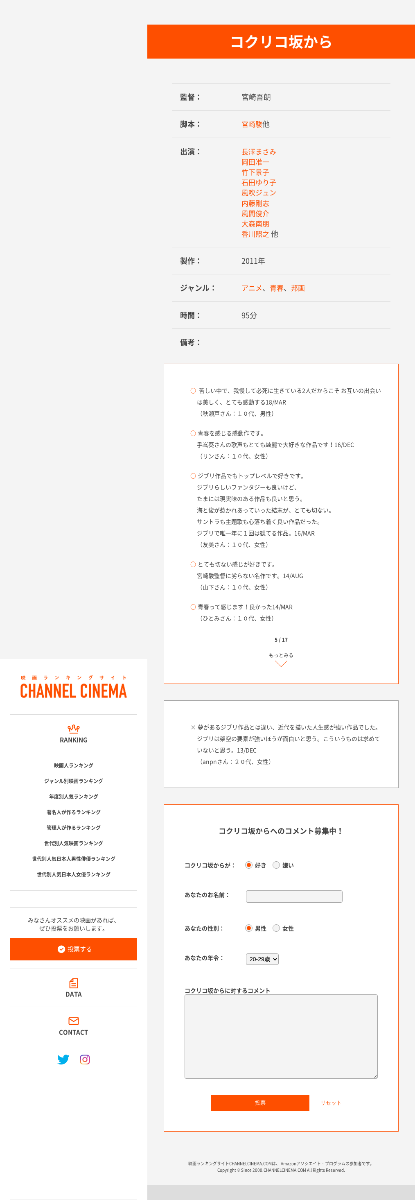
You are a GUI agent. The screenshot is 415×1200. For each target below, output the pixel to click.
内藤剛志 (256, 202)
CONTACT (73, 1032)
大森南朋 (256, 223)
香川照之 (256, 233)
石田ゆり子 (259, 182)
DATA (73, 993)
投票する (80, 948)
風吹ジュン (259, 192)
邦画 (300, 287)
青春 (278, 287)
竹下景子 (256, 171)
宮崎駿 (252, 123)
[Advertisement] (73, 1133)
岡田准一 (256, 161)
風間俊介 (256, 213)
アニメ (252, 287)
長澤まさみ (259, 151)
